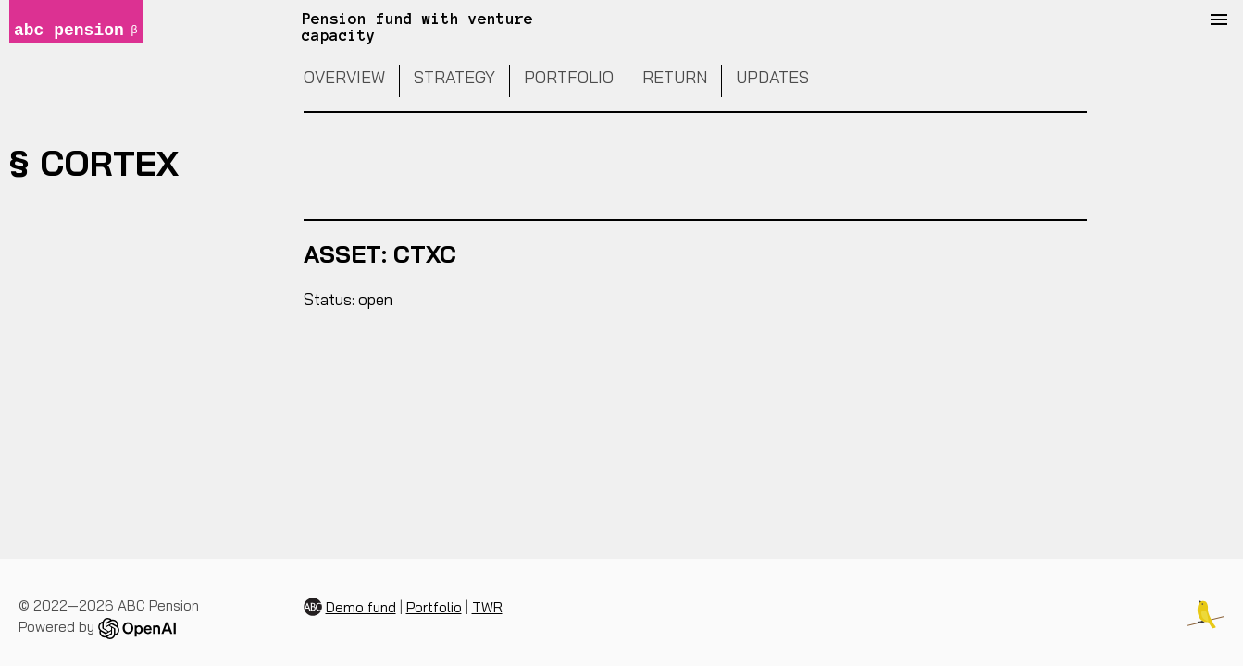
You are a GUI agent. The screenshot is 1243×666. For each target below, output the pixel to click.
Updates (772, 77)
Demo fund (361, 607)
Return (674, 77)
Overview (344, 77)
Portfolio (569, 77)
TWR (487, 607)
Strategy (454, 77)
